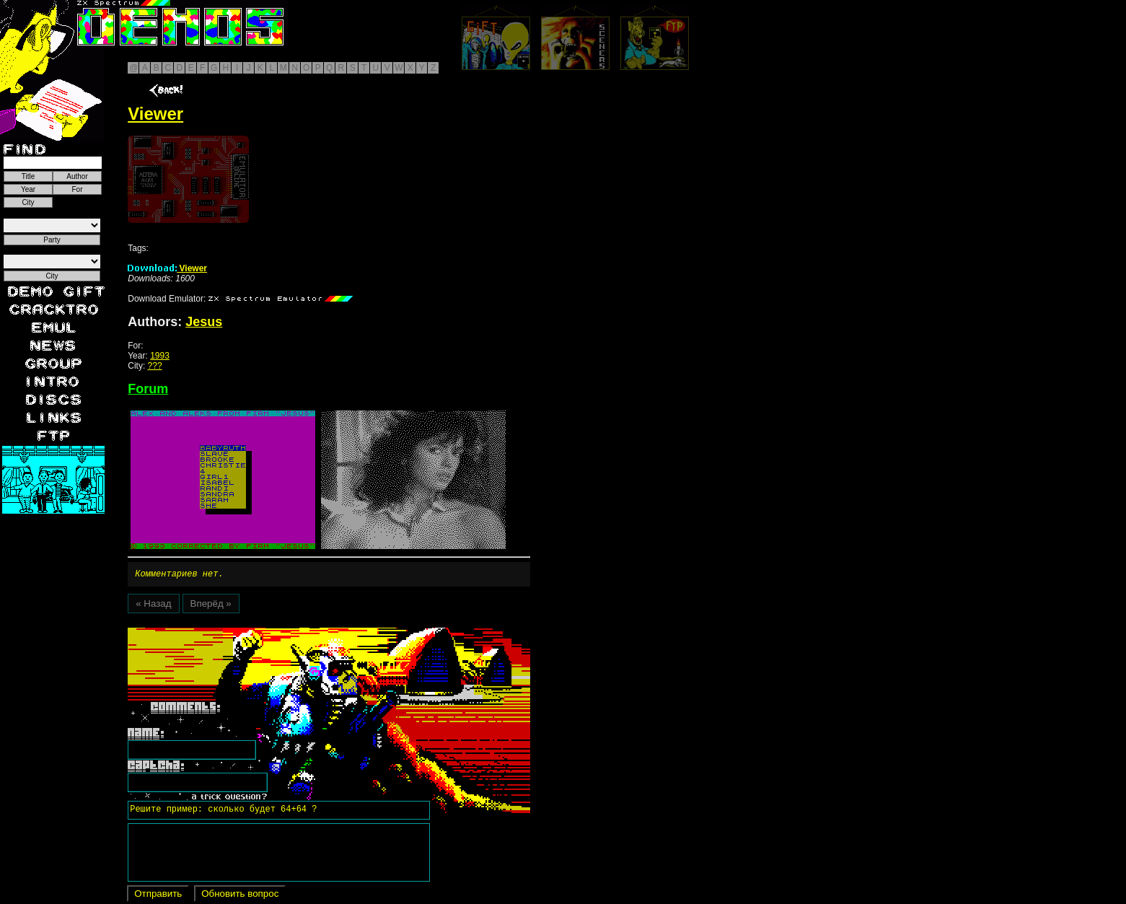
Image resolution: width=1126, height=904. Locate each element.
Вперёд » (211, 605)
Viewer (167, 268)
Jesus (203, 322)
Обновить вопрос (239, 895)
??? (155, 366)
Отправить (158, 895)
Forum (148, 389)
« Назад (153, 605)
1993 (160, 356)
